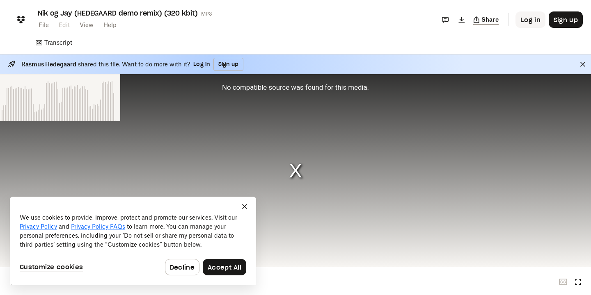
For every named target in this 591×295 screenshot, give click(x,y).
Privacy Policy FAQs (98, 226)
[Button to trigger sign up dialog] (566, 19)
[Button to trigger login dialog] (530, 19)
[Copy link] (486, 20)
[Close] (582, 64)
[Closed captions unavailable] (563, 281)
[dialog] (133, 241)
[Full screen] (577, 281)
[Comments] (445, 19)
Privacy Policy (38, 226)
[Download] (462, 19)
